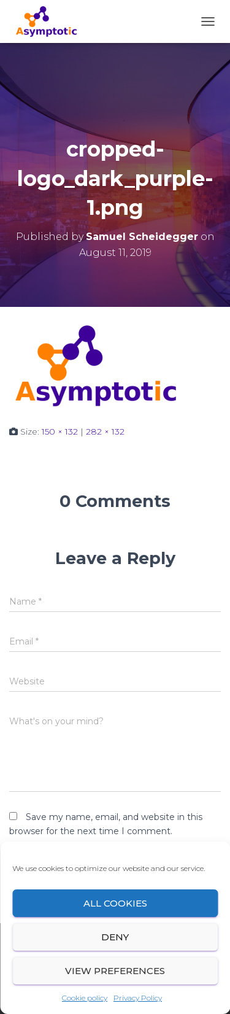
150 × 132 (60, 431)
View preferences (115, 971)
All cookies (115, 903)
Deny (115, 937)
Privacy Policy (137, 997)
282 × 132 (105, 431)
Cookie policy (84, 997)
